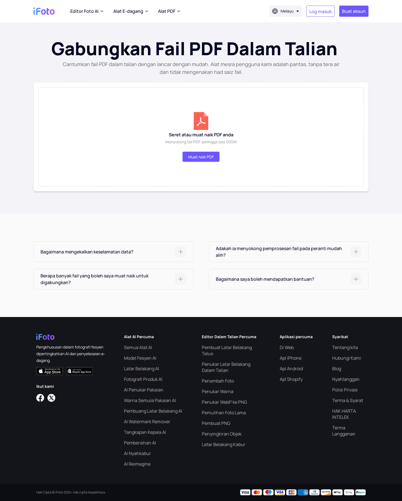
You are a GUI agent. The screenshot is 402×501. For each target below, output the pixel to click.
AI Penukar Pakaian (143, 390)
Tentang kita (345, 347)
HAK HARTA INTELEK (344, 414)
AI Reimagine (137, 464)
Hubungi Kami (346, 358)
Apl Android (291, 369)
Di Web (287, 347)
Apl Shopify (291, 379)
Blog (336, 369)
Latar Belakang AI (141, 369)
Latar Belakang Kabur (223, 444)
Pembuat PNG (216, 423)
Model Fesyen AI (140, 358)
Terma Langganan (343, 431)
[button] (113, 252)
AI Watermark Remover (147, 421)
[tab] (113, 252)
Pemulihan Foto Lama (224, 413)
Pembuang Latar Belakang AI (153, 411)
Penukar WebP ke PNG (224, 402)
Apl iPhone (291, 358)
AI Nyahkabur (137, 453)
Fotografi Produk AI (143, 379)
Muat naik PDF (201, 156)
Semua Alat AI (138, 347)
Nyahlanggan (346, 379)
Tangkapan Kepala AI (145, 432)
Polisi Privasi (345, 390)
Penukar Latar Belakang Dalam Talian (226, 367)
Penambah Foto (218, 381)
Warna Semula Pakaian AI (150, 400)
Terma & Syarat (347, 400)
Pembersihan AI (140, 443)
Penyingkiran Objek (221, 434)
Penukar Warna (217, 391)
